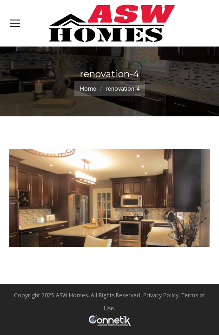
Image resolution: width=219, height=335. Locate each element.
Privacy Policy (161, 295)
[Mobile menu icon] (14, 23)
